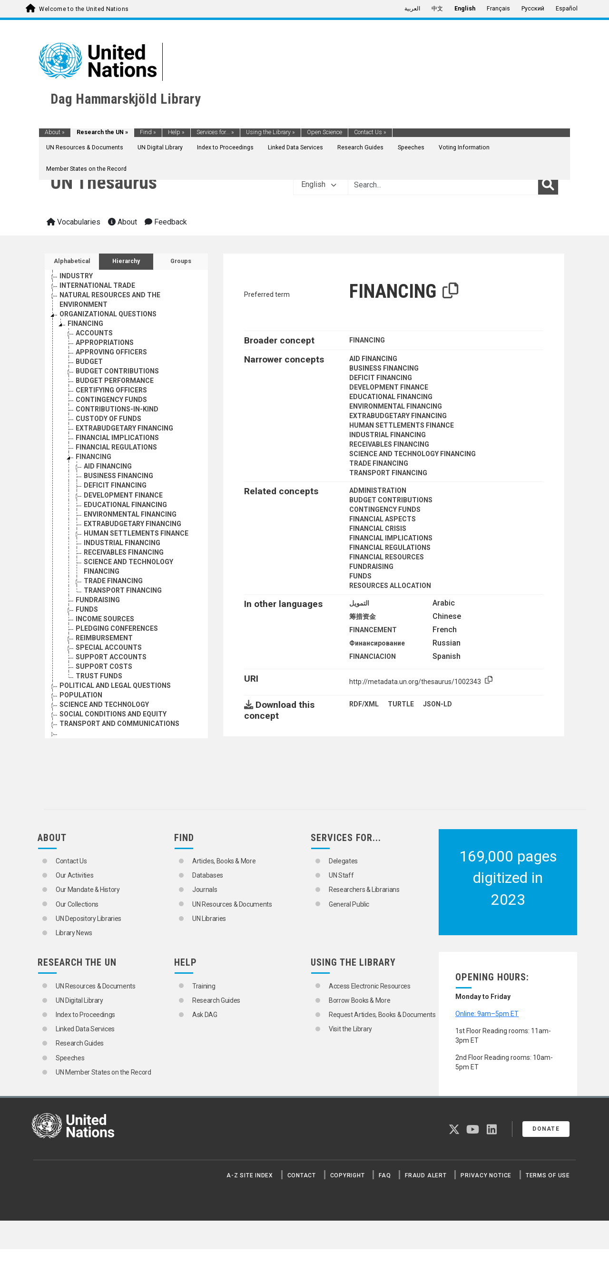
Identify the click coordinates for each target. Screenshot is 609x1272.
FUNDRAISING (371, 566)
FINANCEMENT (373, 630)
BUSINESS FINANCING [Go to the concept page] (118, 475)
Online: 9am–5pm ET (487, 1014)
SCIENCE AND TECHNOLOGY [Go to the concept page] (104, 704)
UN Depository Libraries (88, 918)
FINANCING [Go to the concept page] (85, 323)
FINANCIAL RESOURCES (386, 557)
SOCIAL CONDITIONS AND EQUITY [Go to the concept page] (113, 714)
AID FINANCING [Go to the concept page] (108, 466)
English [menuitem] (464, 8)
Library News (74, 933)
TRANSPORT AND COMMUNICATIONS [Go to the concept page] (119, 723)
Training (203, 986)
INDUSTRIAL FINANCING (387, 435)
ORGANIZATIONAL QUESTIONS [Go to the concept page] (108, 314)
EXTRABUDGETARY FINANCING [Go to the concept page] (124, 428)
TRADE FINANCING (378, 463)
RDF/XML (364, 704)
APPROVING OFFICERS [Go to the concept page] (111, 352)
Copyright (347, 1175)
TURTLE (401, 704)
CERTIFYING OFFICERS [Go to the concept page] (111, 390)
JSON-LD (437, 704)
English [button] (318, 184)
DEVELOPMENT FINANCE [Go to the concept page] (123, 495)
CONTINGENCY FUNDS (385, 509)
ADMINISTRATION (377, 490)
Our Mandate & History (88, 889)
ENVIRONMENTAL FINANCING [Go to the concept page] (130, 514)
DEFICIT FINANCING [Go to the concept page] (115, 485)
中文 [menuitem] (437, 8)
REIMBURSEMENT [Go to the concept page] (104, 638)
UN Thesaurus (103, 182)
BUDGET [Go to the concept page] (89, 361)
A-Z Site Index (249, 1175)
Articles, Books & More (223, 861)
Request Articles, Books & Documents (382, 1014)
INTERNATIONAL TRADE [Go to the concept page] (97, 285)
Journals (204, 889)
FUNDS (360, 576)
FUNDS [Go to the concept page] (87, 609)
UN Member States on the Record (103, 1072)
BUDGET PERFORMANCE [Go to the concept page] (115, 380)
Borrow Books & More (359, 1000)
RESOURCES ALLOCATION (390, 585)
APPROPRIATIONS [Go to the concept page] (105, 342)
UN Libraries (209, 918)
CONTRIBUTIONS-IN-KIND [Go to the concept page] (117, 409)
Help (176, 132)
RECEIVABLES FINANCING (389, 444)
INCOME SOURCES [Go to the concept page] (105, 619)
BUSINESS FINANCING (384, 368)
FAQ (385, 1175)
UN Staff (341, 875)
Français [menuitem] (498, 8)
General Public (349, 904)
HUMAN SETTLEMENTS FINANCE (401, 425)
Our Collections (77, 904)
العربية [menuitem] (412, 8)
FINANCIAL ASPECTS (382, 519)
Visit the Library (350, 1029)
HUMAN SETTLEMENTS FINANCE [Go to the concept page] (136, 533)
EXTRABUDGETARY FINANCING (398, 416)
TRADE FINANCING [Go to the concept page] (113, 581)
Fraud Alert (425, 1175)
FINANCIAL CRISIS (377, 528)
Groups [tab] (180, 261)
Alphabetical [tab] (72, 261)
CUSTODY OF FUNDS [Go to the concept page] (108, 418)
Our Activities (74, 875)
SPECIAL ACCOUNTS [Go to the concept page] (109, 647)
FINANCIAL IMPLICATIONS (390, 538)
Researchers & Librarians (364, 889)
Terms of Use (548, 1175)
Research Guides (360, 147)
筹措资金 (362, 616)
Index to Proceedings (225, 147)
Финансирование (377, 643)
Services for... (215, 132)
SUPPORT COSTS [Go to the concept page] (104, 666)
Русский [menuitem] (532, 8)
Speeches (411, 147)
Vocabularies (73, 221)
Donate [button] (546, 1128)
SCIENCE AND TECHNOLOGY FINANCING (412, 454)
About (55, 132)
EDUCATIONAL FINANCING (390, 397)
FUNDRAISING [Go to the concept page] (98, 600)
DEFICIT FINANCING (380, 378)
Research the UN (102, 132)
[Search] (548, 184)
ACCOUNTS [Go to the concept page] (94, 333)
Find (148, 132)
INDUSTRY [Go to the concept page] (76, 276)
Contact (301, 1175)
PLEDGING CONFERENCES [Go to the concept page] (117, 628)
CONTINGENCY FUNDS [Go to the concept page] (111, 399)
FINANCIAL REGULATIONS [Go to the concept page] (116, 447)
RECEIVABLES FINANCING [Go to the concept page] (124, 552)
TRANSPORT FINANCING (388, 473)
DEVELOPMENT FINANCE (388, 387)
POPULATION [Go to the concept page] (80, 695)
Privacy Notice (486, 1175)
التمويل (359, 603)
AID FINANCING (373, 358)
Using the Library (270, 132)
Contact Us (370, 132)
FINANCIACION (372, 656)
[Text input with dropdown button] (443, 184)
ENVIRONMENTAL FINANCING (395, 406)
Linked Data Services (295, 147)
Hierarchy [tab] (126, 261)
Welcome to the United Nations (83, 9)
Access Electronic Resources (370, 986)
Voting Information (464, 147)
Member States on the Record (86, 169)
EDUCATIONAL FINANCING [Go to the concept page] (125, 505)
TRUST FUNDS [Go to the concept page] (99, 676)
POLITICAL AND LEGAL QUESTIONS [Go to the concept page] (115, 685)
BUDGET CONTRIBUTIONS (390, 500)
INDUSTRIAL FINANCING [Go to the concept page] (122, 543)
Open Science (324, 132)
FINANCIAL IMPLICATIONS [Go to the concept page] (117, 437)
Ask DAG (204, 1014)
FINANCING (367, 340)
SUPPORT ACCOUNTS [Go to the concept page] (111, 657)
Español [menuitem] (567, 8)
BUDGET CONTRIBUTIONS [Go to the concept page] (117, 371)
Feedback (166, 221)
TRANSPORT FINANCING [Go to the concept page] (123, 590)
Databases (207, 875)
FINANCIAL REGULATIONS (390, 547)
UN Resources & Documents (84, 147)
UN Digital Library (160, 147)
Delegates (343, 861)
